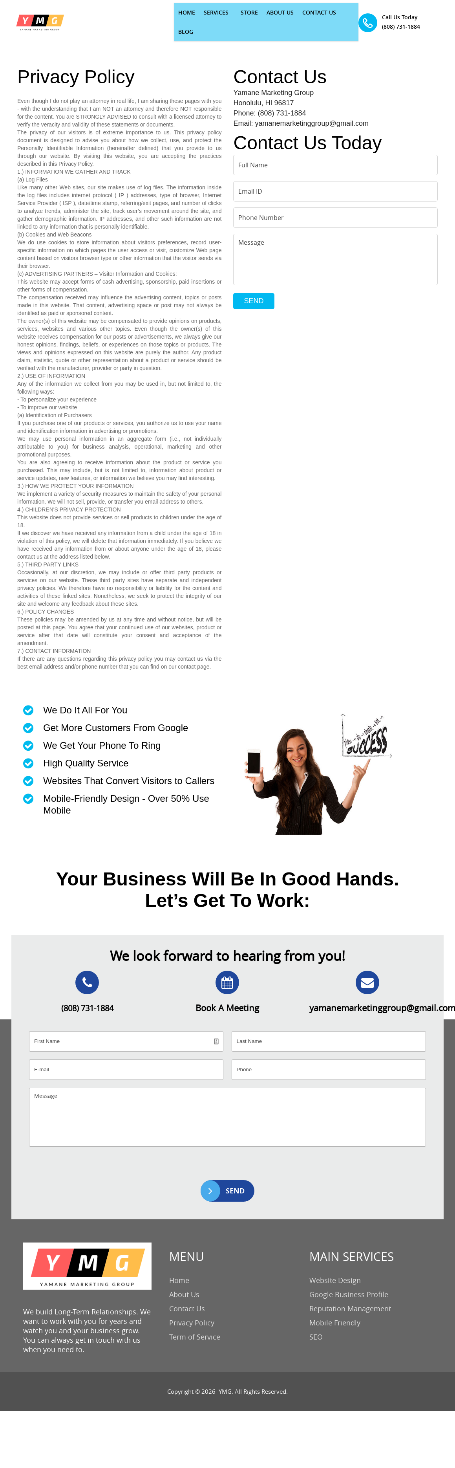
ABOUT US (230, 16)
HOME (136, 16)
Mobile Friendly (334, 1311)
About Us (184, 1283)
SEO (316, 1326)
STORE (199, 16)
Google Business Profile (348, 1283)
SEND (253, 290)
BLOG (302, 16)
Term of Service (194, 1326)
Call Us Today (416, 11)
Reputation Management (350, 1297)
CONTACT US (269, 16)
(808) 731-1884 (419, 20)
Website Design (335, 1269)
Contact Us (187, 1297)
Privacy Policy (191, 1311)
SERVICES (166, 16)
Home (179, 1269)
